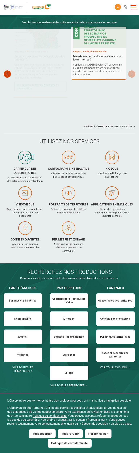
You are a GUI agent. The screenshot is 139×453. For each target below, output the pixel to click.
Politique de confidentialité (50, 415)
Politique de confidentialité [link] (69, 443)
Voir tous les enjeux (114, 367)
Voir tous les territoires (67, 385)
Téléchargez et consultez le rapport (37, 83)
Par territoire (69, 288)
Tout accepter (42, 433)
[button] (131, 74)
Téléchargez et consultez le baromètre (98, 101)
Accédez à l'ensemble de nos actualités (107, 126)
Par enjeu (115, 288)
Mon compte (125, 7)
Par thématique (23, 288)
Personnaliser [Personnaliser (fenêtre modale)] (98, 433)
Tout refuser (70, 433)
